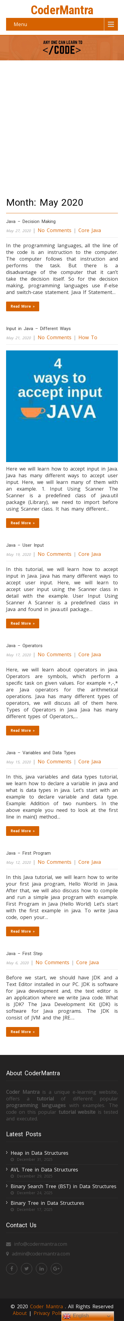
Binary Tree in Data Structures (47, 1203)
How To (87, 337)
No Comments (54, 230)
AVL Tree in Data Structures (44, 1169)
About (20, 1313)
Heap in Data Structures (39, 1153)
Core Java (89, 230)
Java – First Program (28, 853)
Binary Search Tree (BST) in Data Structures (63, 1186)
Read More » (23, 306)
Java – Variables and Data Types (41, 752)
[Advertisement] (62, 127)
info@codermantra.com (40, 1244)
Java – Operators (24, 645)
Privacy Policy (50, 1313)
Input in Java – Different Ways (38, 328)
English (76, 1316)
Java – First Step (24, 953)
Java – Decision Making (31, 221)
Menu (20, 24)
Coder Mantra (47, 1306)
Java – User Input (25, 545)
